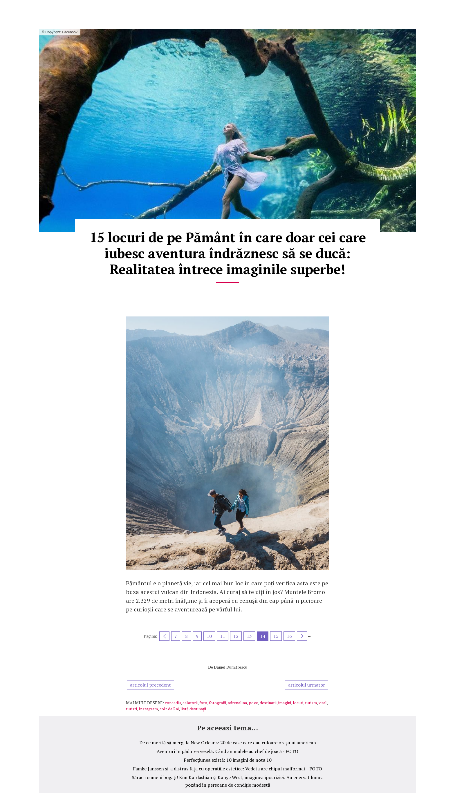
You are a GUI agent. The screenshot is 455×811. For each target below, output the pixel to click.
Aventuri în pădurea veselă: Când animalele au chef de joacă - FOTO (227, 751)
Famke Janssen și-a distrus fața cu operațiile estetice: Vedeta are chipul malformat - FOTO (227, 768)
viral (323, 702)
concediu (173, 702)
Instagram (148, 709)
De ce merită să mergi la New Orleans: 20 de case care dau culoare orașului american (227, 742)
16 (289, 636)
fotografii (217, 702)
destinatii (268, 702)
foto (203, 702)
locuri (298, 702)
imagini (284, 702)
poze (253, 702)
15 (276, 636)
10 (209, 636)
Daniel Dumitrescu (230, 667)
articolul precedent (150, 685)
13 (249, 636)
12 (236, 636)
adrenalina (237, 702)
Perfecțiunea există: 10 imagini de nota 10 (228, 760)
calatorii (190, 702)
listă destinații (193, 709)
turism (311, 702)
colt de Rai (169, 709)
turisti (131, 709)
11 (222, 636)
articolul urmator (306, 685)
